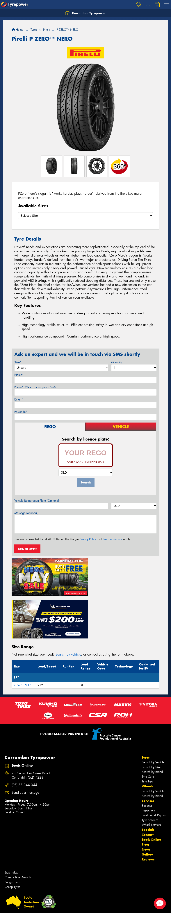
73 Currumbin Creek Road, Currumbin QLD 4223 (31, 731)
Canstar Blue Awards (18, 833)
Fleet (145, 800)
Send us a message (25, 748)
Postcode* (20, 412)
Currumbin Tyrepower (85, 13)
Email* (18, 399)
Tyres (146, 713)
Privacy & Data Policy (26, 906)
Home (17, 30)
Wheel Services (151, 780)
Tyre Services (150, 775)
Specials (148, 785)
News (146, 805)
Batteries (147, 761)
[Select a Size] (85, 215)
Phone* (35, 387)
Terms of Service (112, 539)
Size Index (11, 828)
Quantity (116, 362)
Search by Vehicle (153, 718)
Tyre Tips (147, 737)
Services (148, 756)
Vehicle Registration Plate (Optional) (37, 501)
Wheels (147, 742)
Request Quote (27, 548)
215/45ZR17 (22, 641)
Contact (148, 790)
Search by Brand (152, 727)
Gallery (147, 810)
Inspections (148, 766)
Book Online (151, 795)
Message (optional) (26, 513)
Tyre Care (148, 732)
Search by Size (151, 723)
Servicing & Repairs (154, 771)
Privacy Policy (88, 539)
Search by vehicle (68, 610)
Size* (17, 362)
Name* (19, 375)
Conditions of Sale (48, 906)
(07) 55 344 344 (24, 741)
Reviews (148, 815)
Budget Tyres (12, 838)
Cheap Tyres (12, 842)
